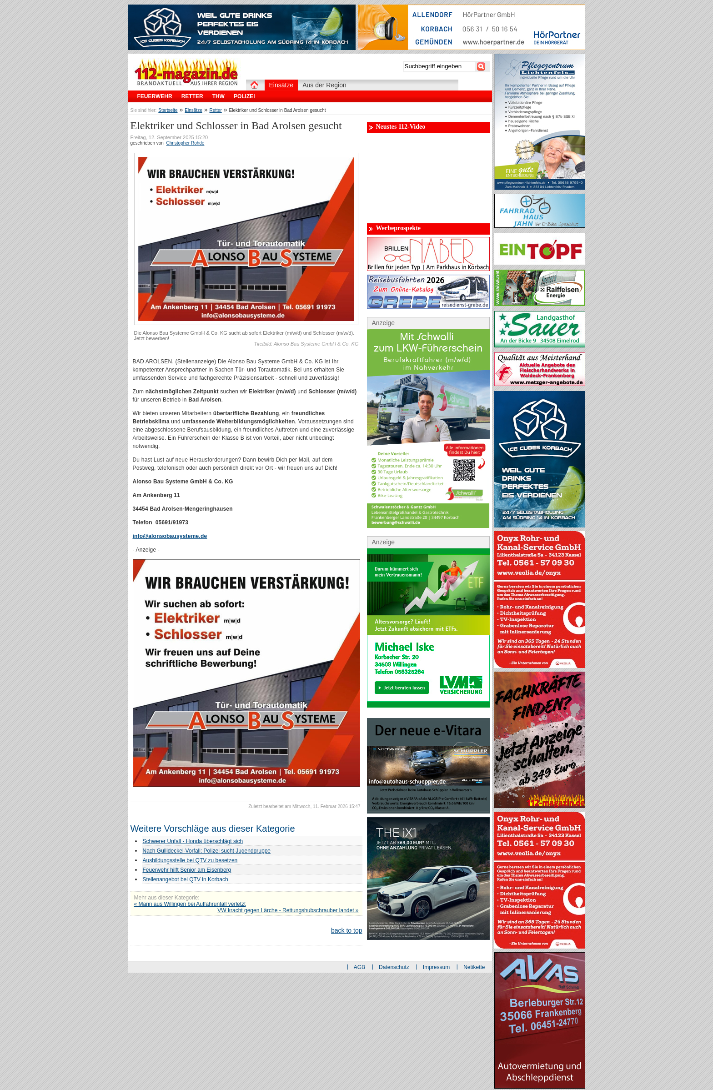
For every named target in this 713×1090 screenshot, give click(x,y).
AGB (359, 967)
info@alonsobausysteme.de (170, 536)
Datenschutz (394, 967)
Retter (216, 110)
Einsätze (193, 110)
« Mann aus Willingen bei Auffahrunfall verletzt (190, 904)
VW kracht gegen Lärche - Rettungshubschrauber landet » (287, 910)
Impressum (436, 967)
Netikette (474, 967)
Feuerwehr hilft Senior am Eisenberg (187, 870)
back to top (346, 930)
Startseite (167, 110)
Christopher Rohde (185, 143)
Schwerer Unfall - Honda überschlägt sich (193, 841)
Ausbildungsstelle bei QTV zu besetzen (190, 860)
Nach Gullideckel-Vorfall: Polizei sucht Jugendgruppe (207, 851)
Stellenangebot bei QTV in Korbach (185, 879)
